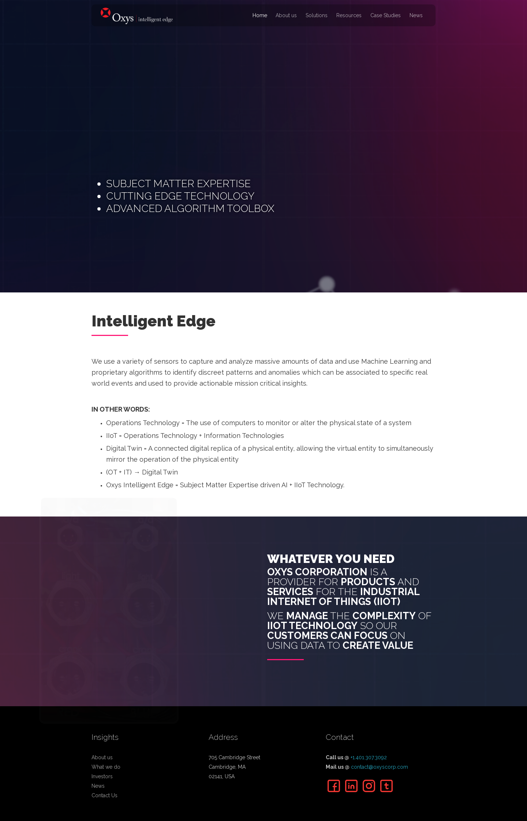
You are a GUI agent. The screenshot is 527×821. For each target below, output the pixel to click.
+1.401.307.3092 (369, 757)
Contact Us (104, 795)
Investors (102, 776)
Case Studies (385, 15)
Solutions (317, 15)
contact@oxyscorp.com (379, 767)
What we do (105, 767)
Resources (349, 15)
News (416, 15)
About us (286, 15)
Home (260, 15)
